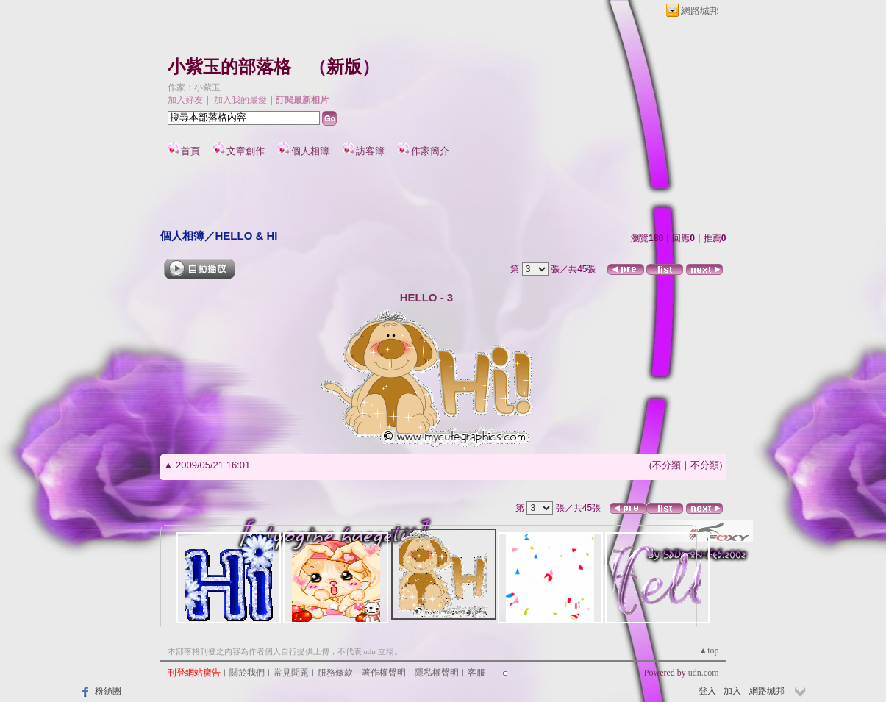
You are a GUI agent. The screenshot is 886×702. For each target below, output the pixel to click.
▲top (708, 650)
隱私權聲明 (437, 672)
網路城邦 (700, 10)
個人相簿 (310, 151)
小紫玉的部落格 (229, 66)
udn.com (703, 672)
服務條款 (335, 672)
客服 (476, 672)
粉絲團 (108, 691)
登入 (707, 691)
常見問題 (291, 672)
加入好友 (185, 100)
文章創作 (245, 151)
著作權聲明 (384, 672)
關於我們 (247, 672)
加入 (732, 691)
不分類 (666, 464)
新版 (344, 66)
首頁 (190, 151)
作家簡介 (430, 151)
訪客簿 (370, 151)
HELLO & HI (246, 235)
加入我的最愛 (240, 100)
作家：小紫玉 (194, 87)
